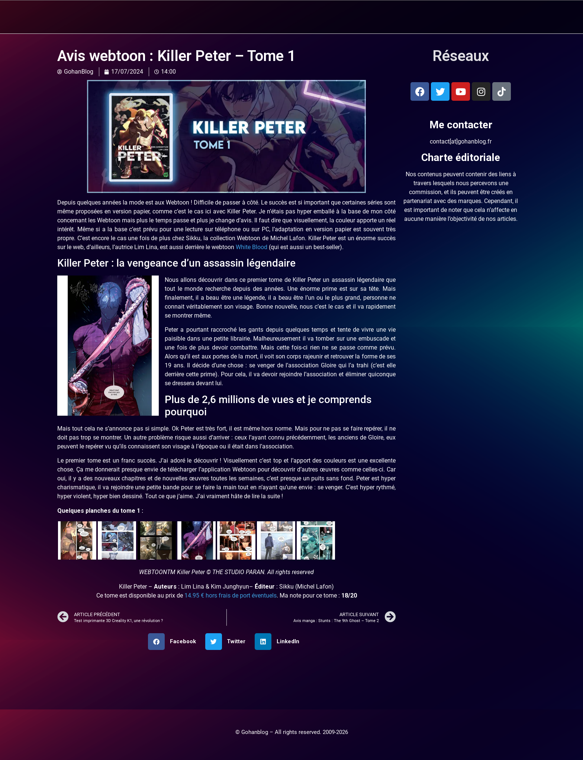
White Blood (251, 246)
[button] (175, 641)
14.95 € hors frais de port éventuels (230, 595)
